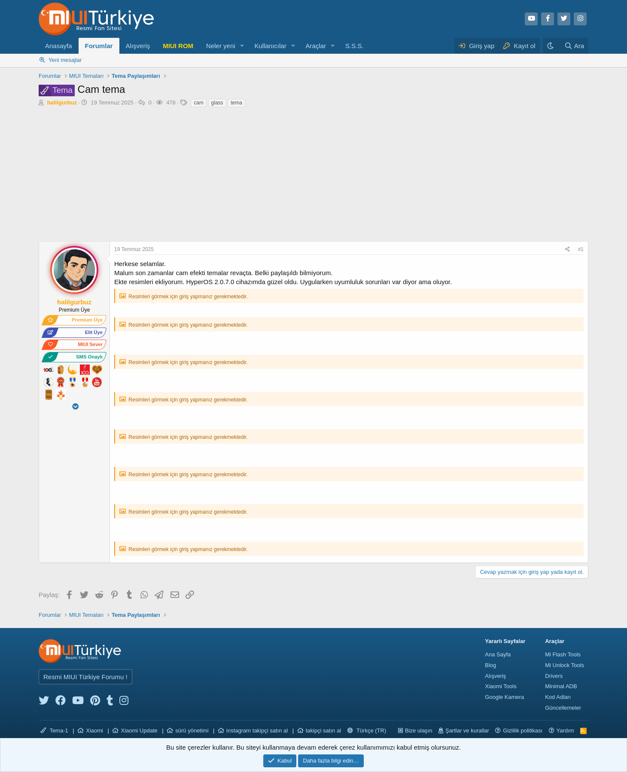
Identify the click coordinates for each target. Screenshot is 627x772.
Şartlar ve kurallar (467, 730)
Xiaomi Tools (500, 686)
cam (199, 103)
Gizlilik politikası (522, 730)
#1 (581, 249)
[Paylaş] (568, 249)
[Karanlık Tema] (551, 46)
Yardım (565, 730)
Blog (490, 665)
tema (236, 103)
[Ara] (574, 46)
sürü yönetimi (191, 730)
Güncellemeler (563, 708)
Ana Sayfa (498, 654)
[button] (242, 46)
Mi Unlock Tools (564, 665)
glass (217, 103)
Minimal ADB (561, 686)
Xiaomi (94, 730)
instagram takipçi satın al (257, 730)
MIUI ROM (178, 45)
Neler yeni (220, 45)
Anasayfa (58, 45)
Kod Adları (558, 697)
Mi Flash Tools (563, 654)
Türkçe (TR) (367, 730)
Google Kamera (504, 697)
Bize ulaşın (418, 730)
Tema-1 (54, 730)
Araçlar (316, 45)
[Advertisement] (313, 176)
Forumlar (99, 45)
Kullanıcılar (270, 45)
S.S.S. (354, 45)
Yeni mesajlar (65, 60)
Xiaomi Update (139, 730)
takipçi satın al (323, 730)
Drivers (554, 676)
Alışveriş (138, 45)
